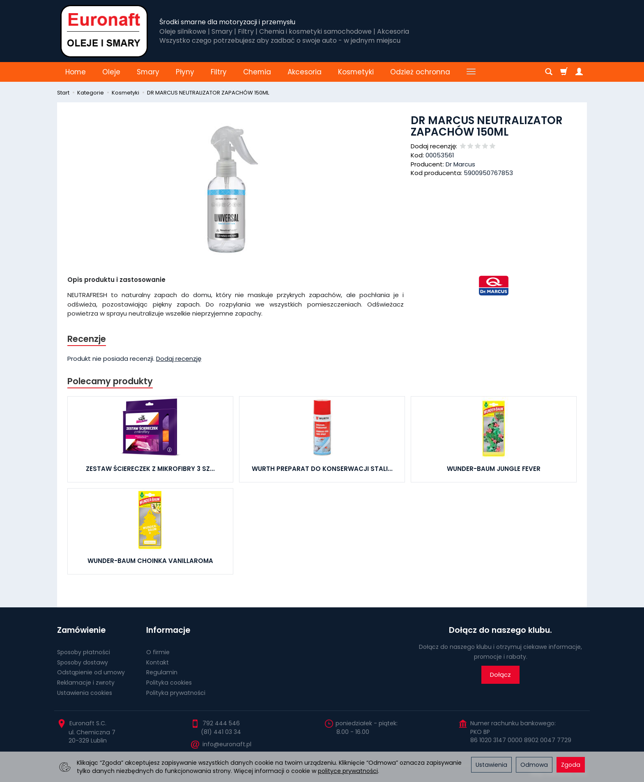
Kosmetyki (356, 72)
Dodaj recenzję (178, 358)
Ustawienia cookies (84, 693)
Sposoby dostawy (82, 662)
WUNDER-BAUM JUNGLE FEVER (493, 468)
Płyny (185, 72)
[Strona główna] (104, 31)
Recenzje (86, 339)
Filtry (219, 72)
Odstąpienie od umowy (91, 672)
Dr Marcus (460, 164)
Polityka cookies (169, 682)
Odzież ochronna (420, 72)
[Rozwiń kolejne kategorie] (471, 72)
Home (75, 72)
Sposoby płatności (83, 652)
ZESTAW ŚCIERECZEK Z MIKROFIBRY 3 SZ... (150, 468)
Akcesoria (305, 72)
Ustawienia (491, 765)
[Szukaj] (549, 72)
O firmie (158, 652)
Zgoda (570, 765)
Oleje (111, 72)
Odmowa (534, 765)
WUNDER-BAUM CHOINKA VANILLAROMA (150, 560)
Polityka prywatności (175, 693)
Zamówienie (81, 630)
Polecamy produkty (110, 381)
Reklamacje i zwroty (86, 682)
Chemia (257, 72)
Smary (148, 72)
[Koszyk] (564, 72)
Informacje (168, 630)
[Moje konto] (579, 72)
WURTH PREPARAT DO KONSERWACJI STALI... (322, 468)
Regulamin (161, 672)
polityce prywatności (348, 771)
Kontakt (157, 662)
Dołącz (500, 674)
